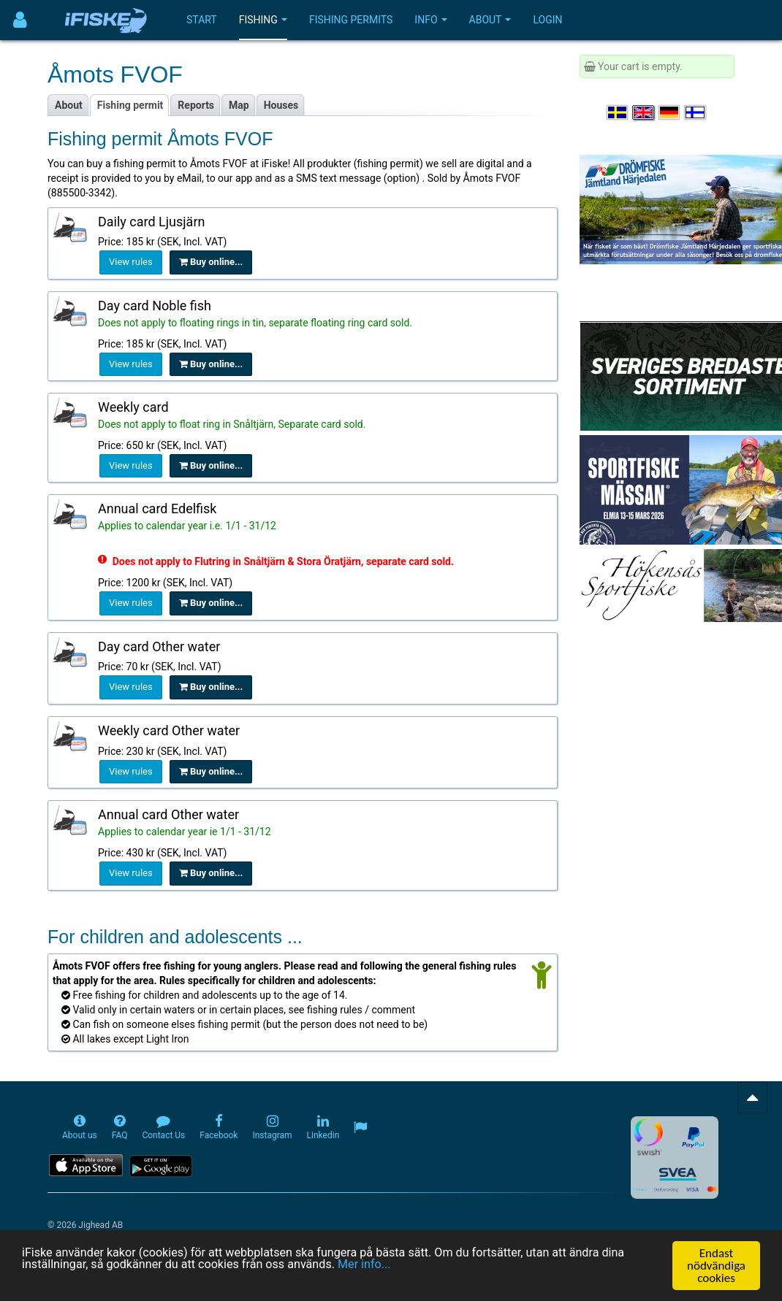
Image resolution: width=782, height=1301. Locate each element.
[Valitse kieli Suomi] (696, 112)
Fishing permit (130, 105)
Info (430, 20)
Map (239, 105)
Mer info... (382, 1267)
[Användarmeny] (20, 20)
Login (547, 20)
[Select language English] (644, 112)
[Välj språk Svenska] (618, 112)
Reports (196, 105)
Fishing (263, 20)
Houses (281, 105)
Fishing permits (350, 20)
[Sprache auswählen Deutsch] (670, 112)
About (490, 20)
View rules (131, 261)
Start (201, 20)
